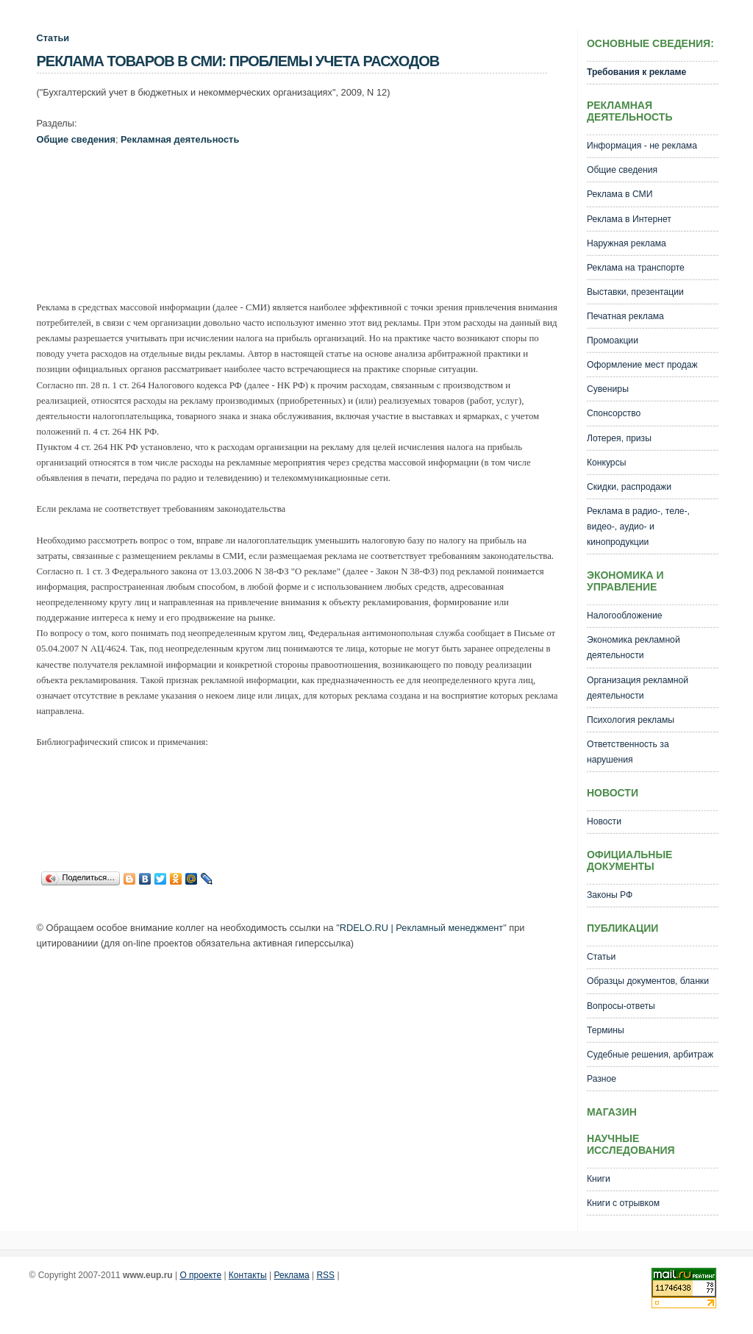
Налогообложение (625, 615)
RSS (325, 1275)
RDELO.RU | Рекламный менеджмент (421, 927)
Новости (604, 821)
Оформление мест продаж (642, 365)
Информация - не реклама (642, 145)
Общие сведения (76, 139)
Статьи (53, 37)
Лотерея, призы (619, 438)
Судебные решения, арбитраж (650, 1054)
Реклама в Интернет (629, 219)
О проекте (200, 1275)
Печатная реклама (625, 316)
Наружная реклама (626, 243)
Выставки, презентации (635, 292)
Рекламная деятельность (180, 139)
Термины (605, 1030)
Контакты (248, 1275)
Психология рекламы (630, 720)
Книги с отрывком (623, 1203)
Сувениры (608, 389)
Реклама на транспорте (636, 268)
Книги (598, 1179)
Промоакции (612, 340)
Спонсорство (613, 413)
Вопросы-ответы (621, 1006)
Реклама (292, 1275)
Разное (601, 1079)
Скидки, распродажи (629, 487)
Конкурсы (607, 462)
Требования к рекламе (636, 72)
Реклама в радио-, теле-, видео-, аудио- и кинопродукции (638, 526)
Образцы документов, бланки (648, 981)
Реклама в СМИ (619, 194)
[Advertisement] (304, 211)
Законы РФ (609, 895)
